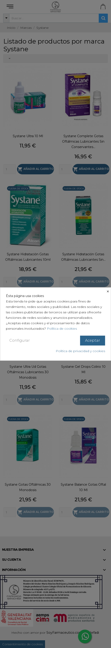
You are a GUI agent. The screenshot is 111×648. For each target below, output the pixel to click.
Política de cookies (62, 328)
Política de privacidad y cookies (80, 351)
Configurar (19, 340)
